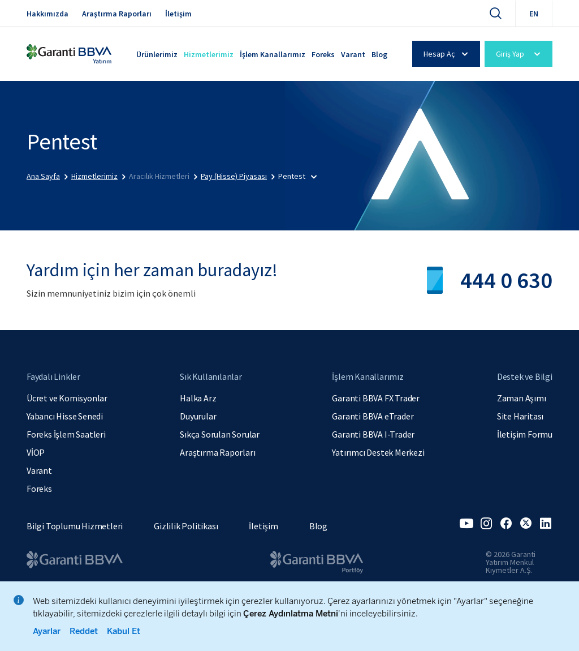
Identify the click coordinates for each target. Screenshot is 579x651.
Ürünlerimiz (157, 54)
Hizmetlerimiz (209, 54)
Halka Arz (198, 398)
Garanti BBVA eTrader (372, 416)
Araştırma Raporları (117, 13)
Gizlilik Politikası (186, 526)
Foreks (323, 54)
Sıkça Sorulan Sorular (220, 434)
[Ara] (495, 13)
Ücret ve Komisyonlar (67, 398)
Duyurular (198, 416)
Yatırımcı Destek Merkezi (378, 452)
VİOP (36, 452)
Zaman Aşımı (521, 398)
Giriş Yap (520, 54)
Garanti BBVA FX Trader (376, 398)
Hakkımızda (47, 13)
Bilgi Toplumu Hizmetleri (75, 526)
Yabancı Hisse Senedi (65, 416)
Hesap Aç (448, 54)
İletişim (178, 13)
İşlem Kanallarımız (272, 54)
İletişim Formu (524, 434)
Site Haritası (520, 416)
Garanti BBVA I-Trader (373, 434)
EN (533, 13)
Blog (379, 54)
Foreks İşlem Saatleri (66, 434)
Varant (353, 54)
